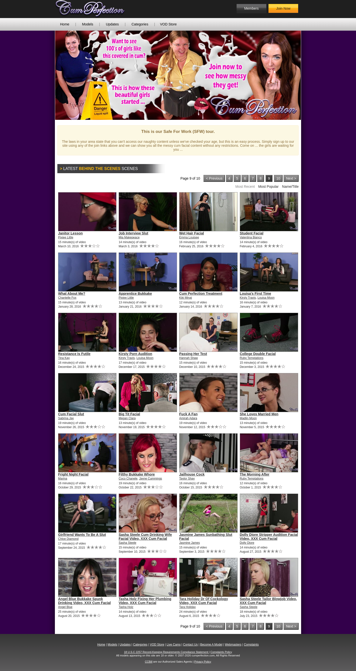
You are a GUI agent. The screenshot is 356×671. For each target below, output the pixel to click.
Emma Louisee (189, 237)
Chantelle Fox (67, 297)
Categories (140, 24)
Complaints (251, 644)
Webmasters (233, 644)
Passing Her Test (193, 354)
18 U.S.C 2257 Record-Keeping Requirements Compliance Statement (166, 651)
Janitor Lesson (70, 233)
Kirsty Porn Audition (135, 354)
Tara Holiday (187, 607)
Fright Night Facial (73, 474)
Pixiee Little (65, 237)
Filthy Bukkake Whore (137, 474)
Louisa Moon (266, 297)
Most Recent (245, 187)
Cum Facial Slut (71, 414)
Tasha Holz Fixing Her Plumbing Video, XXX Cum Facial (145, 601)
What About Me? (71, 293)
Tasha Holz (126, 607)
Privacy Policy (202, 661)
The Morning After (254, 474)
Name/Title (290, 187)
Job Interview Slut (133, 233)
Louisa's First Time (255, 293)
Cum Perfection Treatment (200, 293)
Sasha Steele (127, 543)
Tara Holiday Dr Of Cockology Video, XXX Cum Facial (203, 601)
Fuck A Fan (188, 414)
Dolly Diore (247, 543)
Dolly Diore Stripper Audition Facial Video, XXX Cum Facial (269, 537)
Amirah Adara (188, 418)
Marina (62, 478)
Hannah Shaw (188, 358)
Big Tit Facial (129, 414)
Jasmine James (189, 543)
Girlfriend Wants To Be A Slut (82, 535)
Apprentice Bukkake (135, 293)
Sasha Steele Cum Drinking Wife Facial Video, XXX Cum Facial (145, 537)
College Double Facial (258, 354)
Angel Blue (65, 607)
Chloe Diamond (68, 539)
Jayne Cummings (150, 478)
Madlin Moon (248, 418)
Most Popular (268, 187)
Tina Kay (64, 358)
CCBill (149, 661)
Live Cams (174, 644)
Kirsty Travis (248, 297)
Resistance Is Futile (74, 354)
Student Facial (252, 233)
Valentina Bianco (251, 237)
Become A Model (211, 644)
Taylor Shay (187, 478)
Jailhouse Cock (192, 474)
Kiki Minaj (185, 297)
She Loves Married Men (259, 414)
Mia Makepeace (129, 237)
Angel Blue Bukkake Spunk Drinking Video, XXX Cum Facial (84, 601)
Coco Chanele (128, 478)
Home (64, 24)
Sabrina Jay (66, 418)
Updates (112, 24)
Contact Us (190, 644)
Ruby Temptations (252, 358)
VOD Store (168, 24)
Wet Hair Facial (191, 233)
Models (87, 24)
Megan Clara (127, 418)
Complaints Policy (221, 651)
